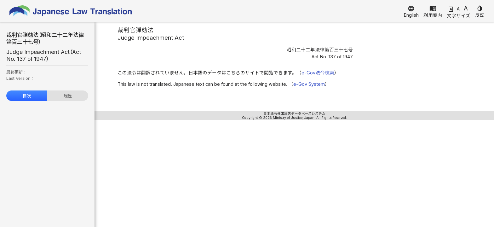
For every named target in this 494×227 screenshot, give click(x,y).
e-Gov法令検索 (318, 73)
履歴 (68, 95)
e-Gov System (309, 84)
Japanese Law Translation (70, 10)
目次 (27, 95)
